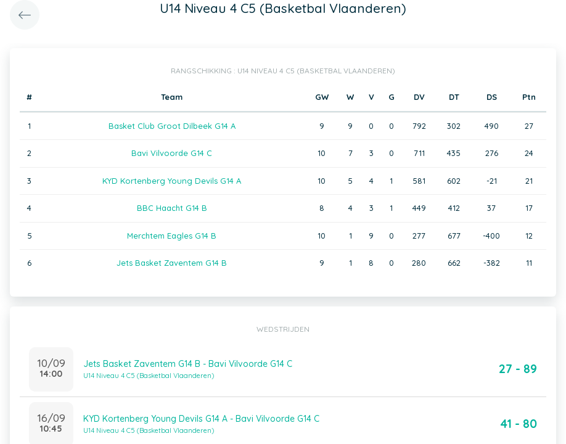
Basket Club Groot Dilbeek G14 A (172, 126)
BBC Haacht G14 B (172, 208)
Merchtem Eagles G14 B (171, 235)
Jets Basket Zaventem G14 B (172, 263)
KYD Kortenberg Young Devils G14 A (171, 181)
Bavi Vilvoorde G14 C (171, 153)
